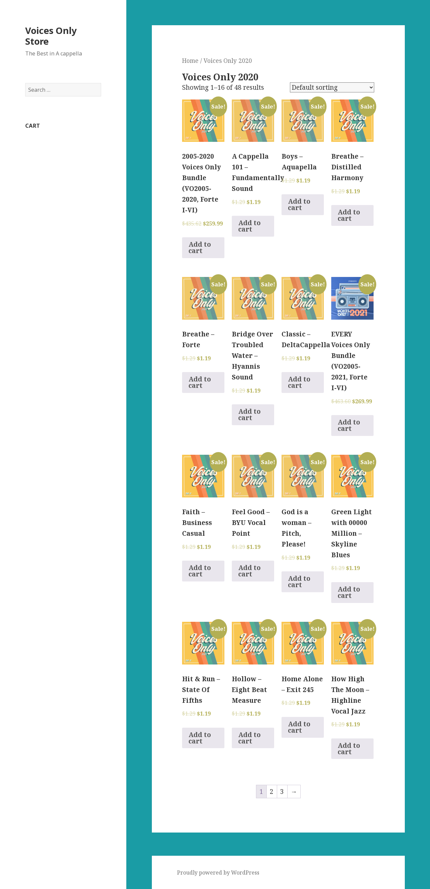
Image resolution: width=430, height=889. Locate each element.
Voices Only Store (51, 35)
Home (190, 60)
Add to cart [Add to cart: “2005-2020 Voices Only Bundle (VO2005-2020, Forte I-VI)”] (199, 247)
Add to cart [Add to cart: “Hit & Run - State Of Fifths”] (199, 737)
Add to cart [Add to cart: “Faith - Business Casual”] (199, 570)
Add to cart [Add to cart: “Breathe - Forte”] (199, 382)
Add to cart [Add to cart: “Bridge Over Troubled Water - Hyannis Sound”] (249, 414)
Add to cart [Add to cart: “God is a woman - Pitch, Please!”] (299, 581)
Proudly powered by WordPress (218, 872)
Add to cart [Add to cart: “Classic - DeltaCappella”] (299, 382)
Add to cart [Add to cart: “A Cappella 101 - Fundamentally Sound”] (249, 226)
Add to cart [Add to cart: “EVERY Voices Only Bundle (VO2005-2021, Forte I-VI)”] (349, 425)
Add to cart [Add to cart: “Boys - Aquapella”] (299, 204)
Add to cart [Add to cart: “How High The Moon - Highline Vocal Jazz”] (349, 748)
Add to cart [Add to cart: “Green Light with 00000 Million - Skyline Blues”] (349, 592)
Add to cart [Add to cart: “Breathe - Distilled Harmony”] (349, 215)
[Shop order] (332, 87)
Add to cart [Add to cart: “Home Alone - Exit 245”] (299, 727)
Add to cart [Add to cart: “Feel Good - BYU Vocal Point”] (249, 570)
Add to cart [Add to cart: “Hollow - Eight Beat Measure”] (249, 737)
